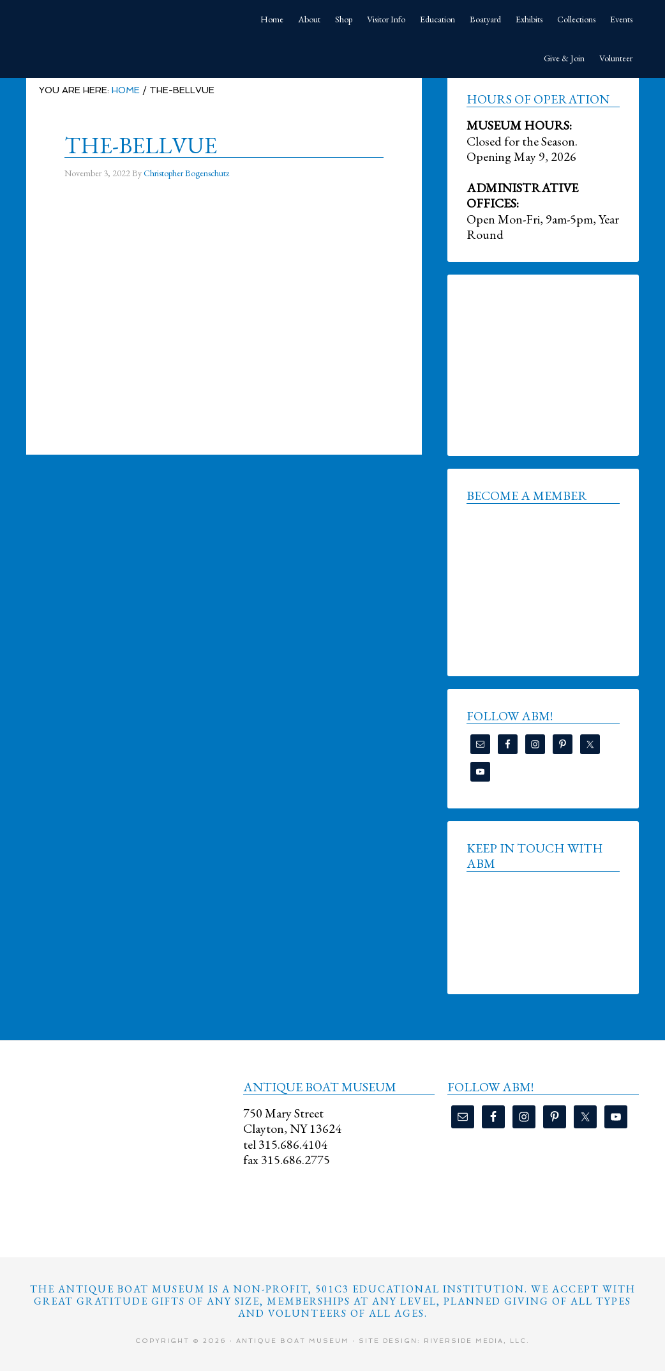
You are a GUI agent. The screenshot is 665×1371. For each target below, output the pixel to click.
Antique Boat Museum (122, 19)
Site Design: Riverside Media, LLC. (444, 1340)
